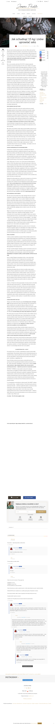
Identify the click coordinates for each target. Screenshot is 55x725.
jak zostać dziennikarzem (17, 703)
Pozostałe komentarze (27, 666)
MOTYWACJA (40, 13)
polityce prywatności (34, 723)
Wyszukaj (46, 1)
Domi (20, 605)
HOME (14, 13)
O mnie (8, 1)
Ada (20, 568)
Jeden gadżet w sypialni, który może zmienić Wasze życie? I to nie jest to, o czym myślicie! (23, 674)
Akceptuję (39, 723)
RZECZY (30, 16)
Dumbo (41, 101)
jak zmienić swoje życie (27, 703)
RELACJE (23, 13)
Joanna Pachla (24, 617)
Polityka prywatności (27, 698)
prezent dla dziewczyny (43, 703)
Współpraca (14, 1)
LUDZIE (18, 13)
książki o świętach (43, 97)
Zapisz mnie (41, 511)
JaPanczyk (20, 549)
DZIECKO (25, 16)
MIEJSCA (28, 13)
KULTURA (34, 13)
